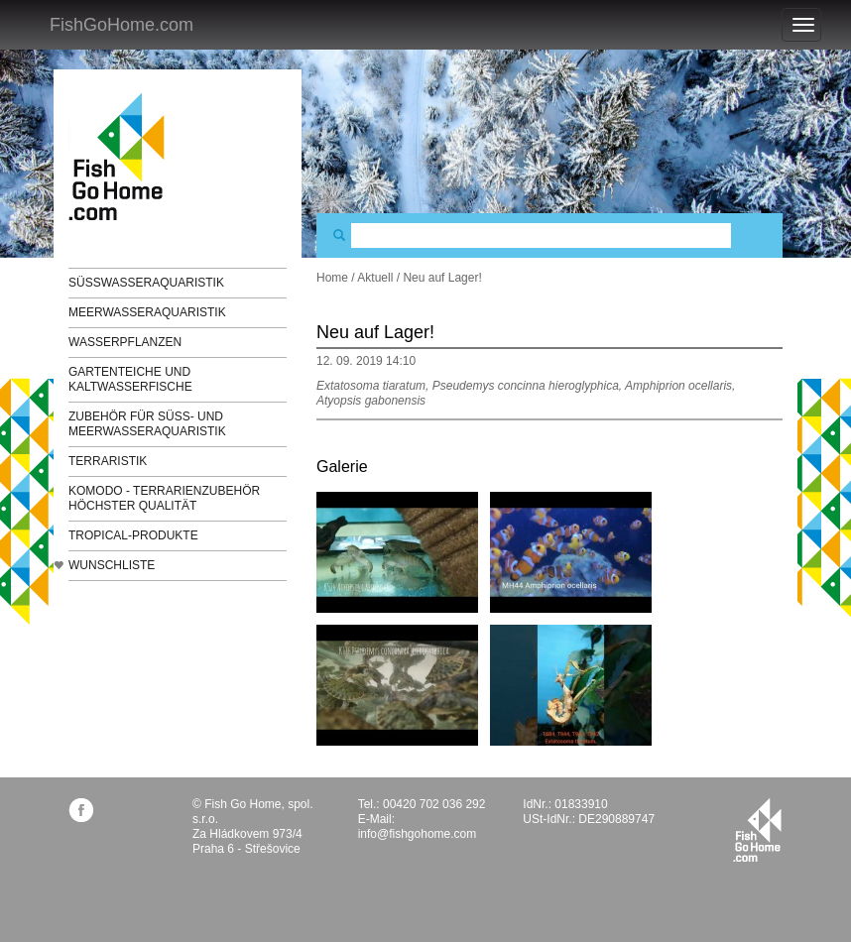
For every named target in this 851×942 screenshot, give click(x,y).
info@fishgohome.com (417, 834)
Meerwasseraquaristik (147, 312)
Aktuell (375, 278)
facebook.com (80, 809)
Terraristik (107, 461)
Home (332, 278)
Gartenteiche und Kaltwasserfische (130, 379)
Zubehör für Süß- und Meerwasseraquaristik (147, 424)
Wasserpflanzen (125, 342)
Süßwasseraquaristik (146, 283)
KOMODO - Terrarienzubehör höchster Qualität (164, 498)
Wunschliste (111, 565)
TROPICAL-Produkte (133, 535)
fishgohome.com (757, 830)
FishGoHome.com (121, 25)
